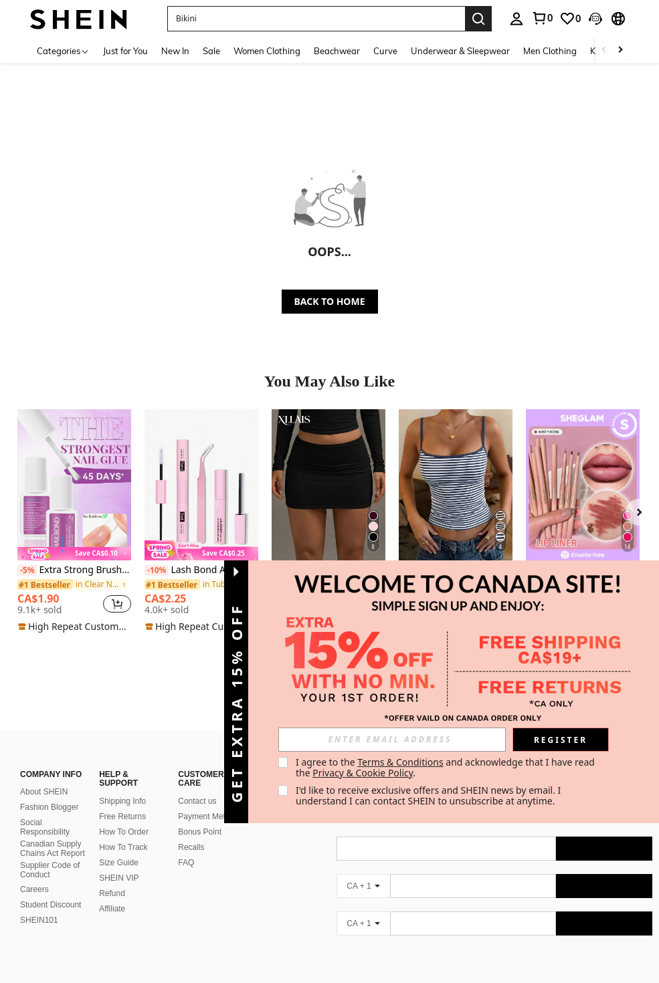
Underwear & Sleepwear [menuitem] (460, 50)
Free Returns (122, 800)
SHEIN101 (39, 904)
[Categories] (63, 50)
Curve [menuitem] (385, 50)
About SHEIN (44, 775)
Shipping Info (122, 785)
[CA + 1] (363, 870)
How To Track (123, 831)
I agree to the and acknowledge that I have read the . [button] (446, 767)
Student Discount (50, 888)
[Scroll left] (604, 50)
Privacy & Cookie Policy (362, 772)
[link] (570, 19)
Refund (112, 877)
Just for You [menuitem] (125, 50)
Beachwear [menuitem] (337, 50)
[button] (316, 18)
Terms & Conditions (400, 762)
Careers (34, 873)
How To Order (124, 816)
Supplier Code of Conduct (50, 854)
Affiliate (112, 892)
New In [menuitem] (175, 50)
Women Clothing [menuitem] (266, 50)
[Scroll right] (620, 50)
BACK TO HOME (329, 301)
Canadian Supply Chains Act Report (52, 832)
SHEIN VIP (118, 862)
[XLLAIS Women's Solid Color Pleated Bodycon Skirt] (328, 484)
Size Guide (118, 846)
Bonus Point (199, 816)
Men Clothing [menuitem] (550, 50)
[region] (60, 603)
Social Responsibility (45, 811)
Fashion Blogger (49, 791)
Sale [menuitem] (211, 50)
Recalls (191, 831)
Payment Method (208, 800)
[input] (392, 740)
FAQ (186, 846)
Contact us (197, 785)
